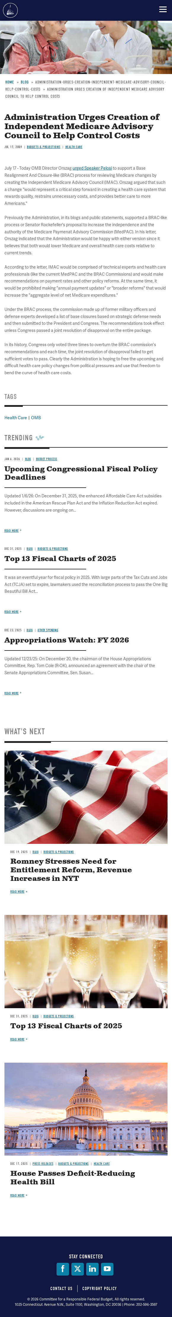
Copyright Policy (99, 1288)
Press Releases (43, 1164)
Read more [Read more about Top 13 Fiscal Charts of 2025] (17, 1039)
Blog (35, 852)
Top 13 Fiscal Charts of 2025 (66, 1026)
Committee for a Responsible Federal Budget (10, 10)
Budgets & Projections (59, 852)
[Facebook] (63, 1269)
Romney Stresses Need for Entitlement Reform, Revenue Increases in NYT (71, 870)
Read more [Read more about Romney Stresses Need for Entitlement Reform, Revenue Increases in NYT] (17, 892)
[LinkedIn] (92, 1269)
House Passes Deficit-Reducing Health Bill (72, 1178)
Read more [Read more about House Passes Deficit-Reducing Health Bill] (17, 1195)
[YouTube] (107, 1269)
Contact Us (61, 1288)
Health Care (102, 1164)
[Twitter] (77, 1269)
